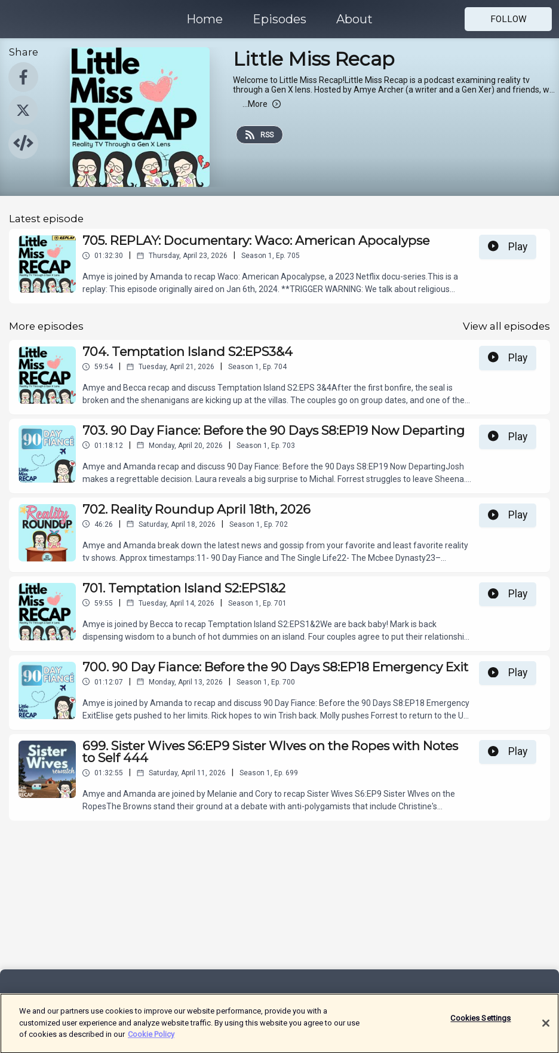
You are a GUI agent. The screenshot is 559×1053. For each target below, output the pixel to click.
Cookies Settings (480, 1025)
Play (507, 247)
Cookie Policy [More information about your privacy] (151, 1040)
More (261, 103)
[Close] (546, 1030)
